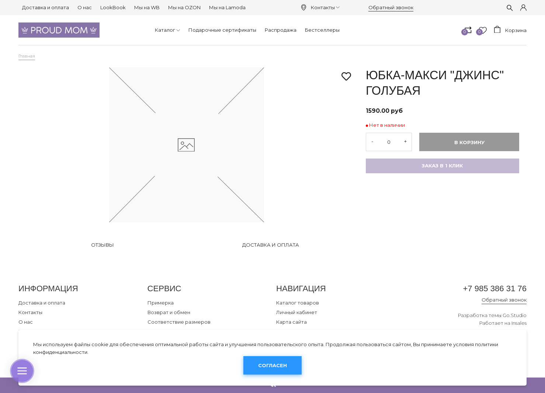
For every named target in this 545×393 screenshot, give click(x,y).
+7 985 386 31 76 (495, 288)
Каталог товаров (297, 303)
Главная (26, 56)
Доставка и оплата (45, 7)
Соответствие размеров (179, 322)
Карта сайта (291, 322)
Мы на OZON (184, 7)
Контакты (325, 7)
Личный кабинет (296, 312)
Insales (519, 323)
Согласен (272, 365)
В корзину (469, 142)
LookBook (113, 7)
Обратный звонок (390, 7)
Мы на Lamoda (227, 7)
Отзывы (102, 245)
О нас (84, 7)
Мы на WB (147, 7)
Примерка (160, 303)
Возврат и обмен (168, 312)
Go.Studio (515, 315)
